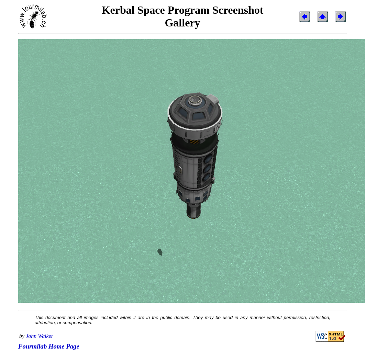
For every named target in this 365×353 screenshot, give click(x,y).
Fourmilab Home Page (48, 346)
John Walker (39, 336)
